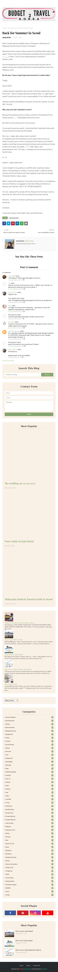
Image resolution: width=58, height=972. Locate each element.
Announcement (11, 28)
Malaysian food (29, 830)
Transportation (29, 881)
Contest (29, 741)
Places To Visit (29, 843)
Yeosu (29, 891)
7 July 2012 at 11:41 (15, 357)
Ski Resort (29, 854)
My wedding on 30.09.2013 (20, 483)
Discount (29, 751)
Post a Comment (8, 361)
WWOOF (29, 888)
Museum (29, 837)
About (28, 965)
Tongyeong (29, 871)
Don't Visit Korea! (11, 684)
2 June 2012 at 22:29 (16, 289)
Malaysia (29, 826)
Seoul (29, 847)
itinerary (29, 789)
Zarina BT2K (6, 37)
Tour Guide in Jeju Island (19, 541)
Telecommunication (29, 864)
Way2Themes (28, 969)
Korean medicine (29, 819)
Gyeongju (29, 765)
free (29, 755)
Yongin (29, 895)
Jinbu (29, 796)
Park (29, 840)
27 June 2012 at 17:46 (16, 346)
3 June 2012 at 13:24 (15, 311)
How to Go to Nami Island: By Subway (18, 669)
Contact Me (36, 965)
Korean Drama (29, 809)
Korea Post (29, 806)
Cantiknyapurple (14, 331)
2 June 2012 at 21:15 (15, 280)
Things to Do (29, 867)
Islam (29, 785)
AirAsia (29, 724)
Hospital (29, 775)
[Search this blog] (23, 374)
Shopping (29, 850)
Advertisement (29, 720)
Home (4, 28)
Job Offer (29, 799)
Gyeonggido (29, 761)
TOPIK (29, 874)
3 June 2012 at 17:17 (15, 319)
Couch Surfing (29, 744)
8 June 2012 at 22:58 (15, 328)
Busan (29, 737)
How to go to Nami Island (14, 640)
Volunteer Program (29, 884)
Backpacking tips (29, 731)
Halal (29, 768)
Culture (29, 748)
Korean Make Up (29, 816)
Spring (29, 860)
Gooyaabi (44, 969)
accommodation (29, 717)
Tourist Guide (29, 877)
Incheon (29, 782)
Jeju (29, 792)
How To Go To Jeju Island (14, 654)
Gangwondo (29, 758)
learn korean (29, 823)
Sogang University (29, 857)
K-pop (29, 802)
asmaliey (11, 322)
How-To (29, 778)
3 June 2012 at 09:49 (15, 302)
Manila (29, 833)
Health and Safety (29, 772)
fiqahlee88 (12, 276)
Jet (9, 283)
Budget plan (29, 734)
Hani (10, 305)
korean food (29, 813)
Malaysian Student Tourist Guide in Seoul (29, 599)
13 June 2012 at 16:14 (15, 339)
